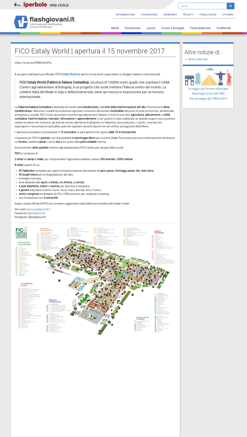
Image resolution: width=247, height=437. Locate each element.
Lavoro (151, 28)
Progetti (188, 14)
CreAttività (224, 28)
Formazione (132, 28)
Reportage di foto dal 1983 (208, 93)
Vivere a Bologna (172, 28)
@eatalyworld (36, 213)
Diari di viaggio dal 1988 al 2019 (208, 98)
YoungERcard (149, 14)
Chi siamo (227, 14)
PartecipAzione (200, 28)
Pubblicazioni (208, 14)
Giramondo (170, 14)
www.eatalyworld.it (38, 209)
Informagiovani (125, 14)
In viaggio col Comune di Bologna (208, 88)
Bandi (115, 28)
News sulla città (198, 59)
